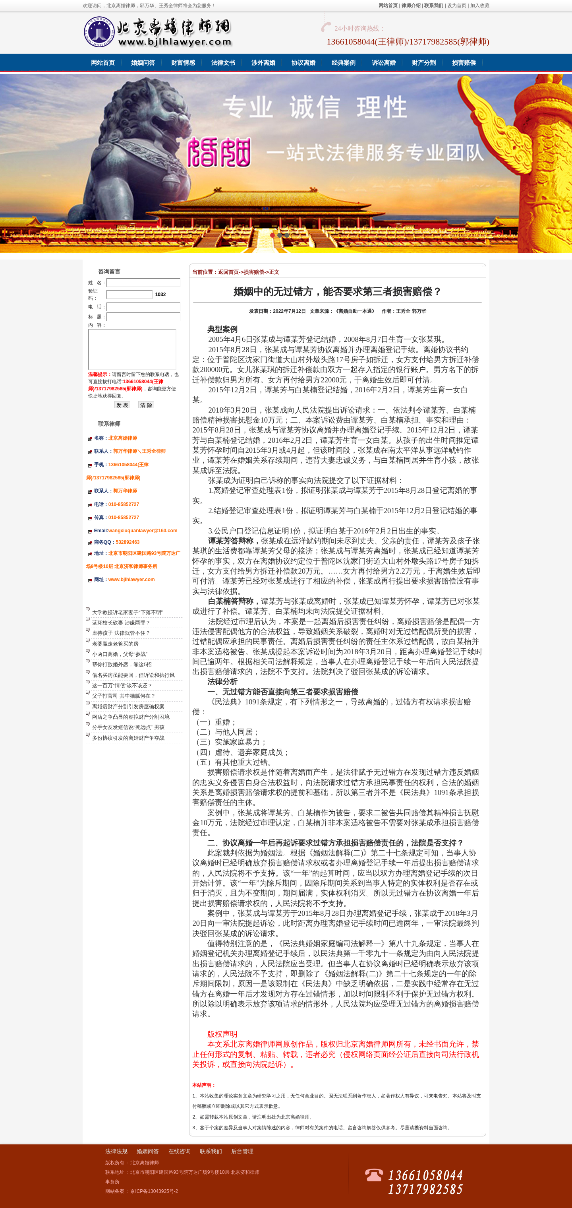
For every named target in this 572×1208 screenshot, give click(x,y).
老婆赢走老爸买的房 (115, 644)
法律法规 (116, 1151)
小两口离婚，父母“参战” (119, 654)
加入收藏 (479, 5)
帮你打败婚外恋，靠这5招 (122, 664)
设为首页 (456, 5)
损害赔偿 (253, 272)
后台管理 (242, 1151)
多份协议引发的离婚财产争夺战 (128, 738)
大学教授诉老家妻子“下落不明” (127, 612)
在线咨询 (179, 1151)
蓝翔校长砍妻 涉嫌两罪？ (121, 623)
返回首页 (228, 272)
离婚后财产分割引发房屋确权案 (128, 707)
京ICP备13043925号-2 (154, 1191)
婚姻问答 (148, 1151)
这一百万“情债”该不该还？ (122, 685)
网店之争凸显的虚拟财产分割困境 (131, 717)
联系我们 (211, 1151)
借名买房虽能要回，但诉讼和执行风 (133, 675)
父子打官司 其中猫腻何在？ (124, 696)
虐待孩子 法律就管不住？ (121, 633)
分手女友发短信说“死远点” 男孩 (128, 727)
